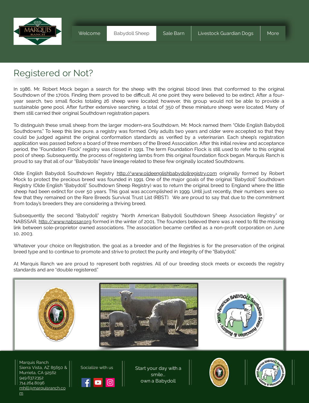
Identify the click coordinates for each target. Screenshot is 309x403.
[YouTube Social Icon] (98, 382)
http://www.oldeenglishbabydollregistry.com (167, 173)
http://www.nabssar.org (65, 221)
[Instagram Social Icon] (110, 382)
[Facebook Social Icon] (86, 382)
